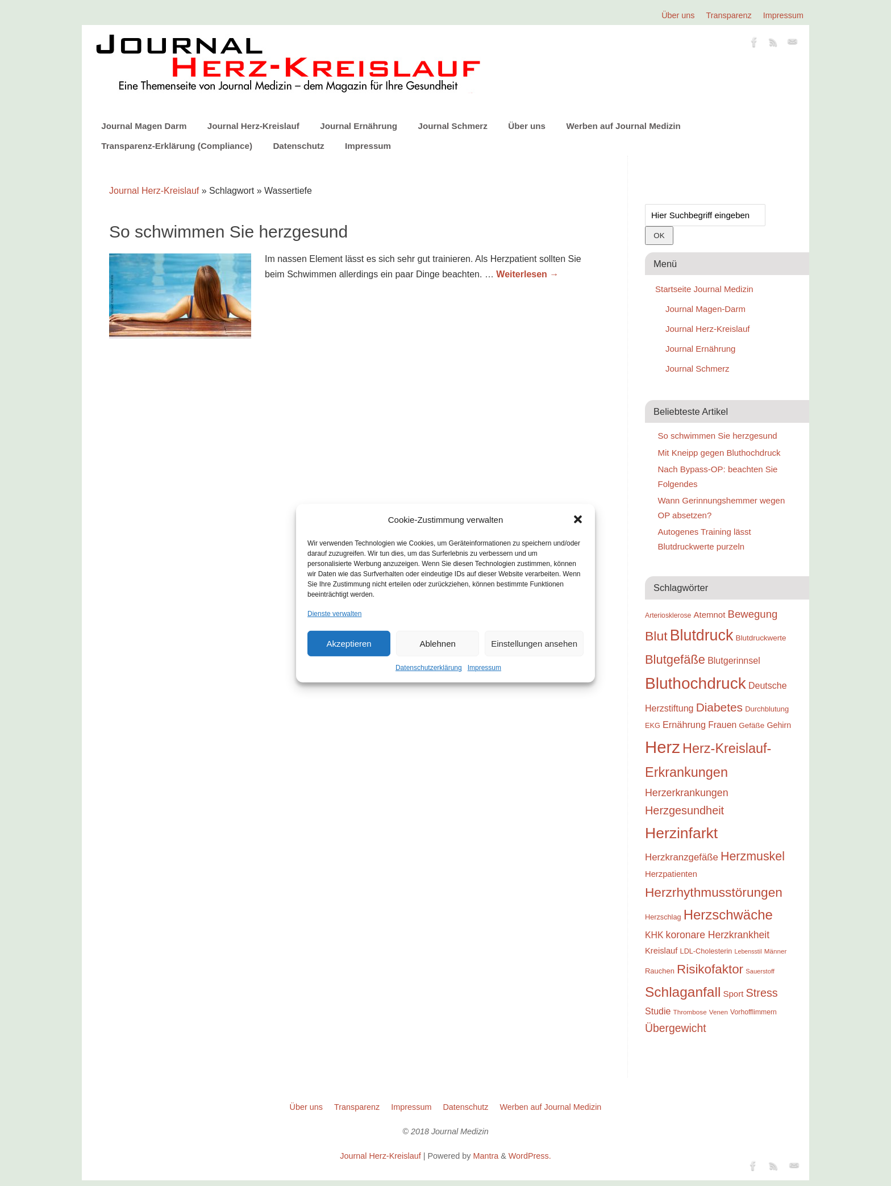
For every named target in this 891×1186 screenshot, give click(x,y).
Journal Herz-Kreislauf (253, 126)
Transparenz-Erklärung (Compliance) (176, 146)
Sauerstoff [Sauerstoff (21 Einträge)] (760, 971)
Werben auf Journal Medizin (623, 126)
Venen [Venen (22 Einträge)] (718, 1012)
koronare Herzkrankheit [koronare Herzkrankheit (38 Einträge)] (718, 935)
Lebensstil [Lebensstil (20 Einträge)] (748, 951)
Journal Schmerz (452, 126)
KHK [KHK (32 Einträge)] (654, 935)
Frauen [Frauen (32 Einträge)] (722, 725)
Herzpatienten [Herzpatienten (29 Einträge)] (671, 874)
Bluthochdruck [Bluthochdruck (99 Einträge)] (695, 683)
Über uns (677, 15)
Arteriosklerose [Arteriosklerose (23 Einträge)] (668, 615)
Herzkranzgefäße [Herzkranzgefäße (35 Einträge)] (681, 857)
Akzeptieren (348, 643)
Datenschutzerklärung (428, 668)
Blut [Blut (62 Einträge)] (656, 636)
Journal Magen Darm (143, 126)
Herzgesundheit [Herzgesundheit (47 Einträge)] (684, 810)
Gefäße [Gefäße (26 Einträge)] (751, 725)
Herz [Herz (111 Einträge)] (662, 747)
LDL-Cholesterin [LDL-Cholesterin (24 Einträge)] (706, 951)
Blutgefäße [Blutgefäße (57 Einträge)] (675, 659)
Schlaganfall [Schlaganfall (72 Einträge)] (683, 992)
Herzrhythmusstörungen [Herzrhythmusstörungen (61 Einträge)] (713, 892)
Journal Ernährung (358, 126)
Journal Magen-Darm (705, 309)
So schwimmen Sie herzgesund (228, 231)
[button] (578, 519)
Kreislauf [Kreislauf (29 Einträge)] (661, 950)
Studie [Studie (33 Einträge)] (658, 1011)
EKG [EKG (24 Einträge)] (652, 725)
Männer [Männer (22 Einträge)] (775, 951)
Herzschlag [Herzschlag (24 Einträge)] (663, 917)
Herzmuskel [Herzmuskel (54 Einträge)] (753, 856)
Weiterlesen (527, 274)
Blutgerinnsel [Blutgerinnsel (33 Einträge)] (733, 660)
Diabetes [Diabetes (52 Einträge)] (719, 707)
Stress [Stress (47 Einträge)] (762, 993)
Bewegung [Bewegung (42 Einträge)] (753, 614)
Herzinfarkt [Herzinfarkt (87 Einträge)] (681, 833)
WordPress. (530, 1155)
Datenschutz (298, 146)
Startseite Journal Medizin (704, 289)
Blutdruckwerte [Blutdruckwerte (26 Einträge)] (760, 638)
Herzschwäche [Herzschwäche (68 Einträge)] (728, 914)
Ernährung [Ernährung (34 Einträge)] (684, 724)
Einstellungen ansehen (534, 643)
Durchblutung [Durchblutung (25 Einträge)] (767, 709)
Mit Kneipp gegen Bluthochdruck (719, 452)
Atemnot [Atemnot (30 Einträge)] (709, 614)
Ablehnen (437, 643)
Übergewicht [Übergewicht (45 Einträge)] (675, 1028)
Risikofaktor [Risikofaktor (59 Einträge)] (710, 969)
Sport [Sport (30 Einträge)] (733, 993)
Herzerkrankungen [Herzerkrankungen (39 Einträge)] (686, 792)
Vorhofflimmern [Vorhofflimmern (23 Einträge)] (753, 1012)
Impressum (484, 668)
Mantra (485, 1155)
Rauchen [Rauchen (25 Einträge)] (660, 971)
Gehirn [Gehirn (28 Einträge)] (779, 725)
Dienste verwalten (334, 614)
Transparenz (729, 15)
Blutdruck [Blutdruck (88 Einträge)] (702, 635)
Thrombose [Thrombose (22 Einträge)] (690, 1012)
